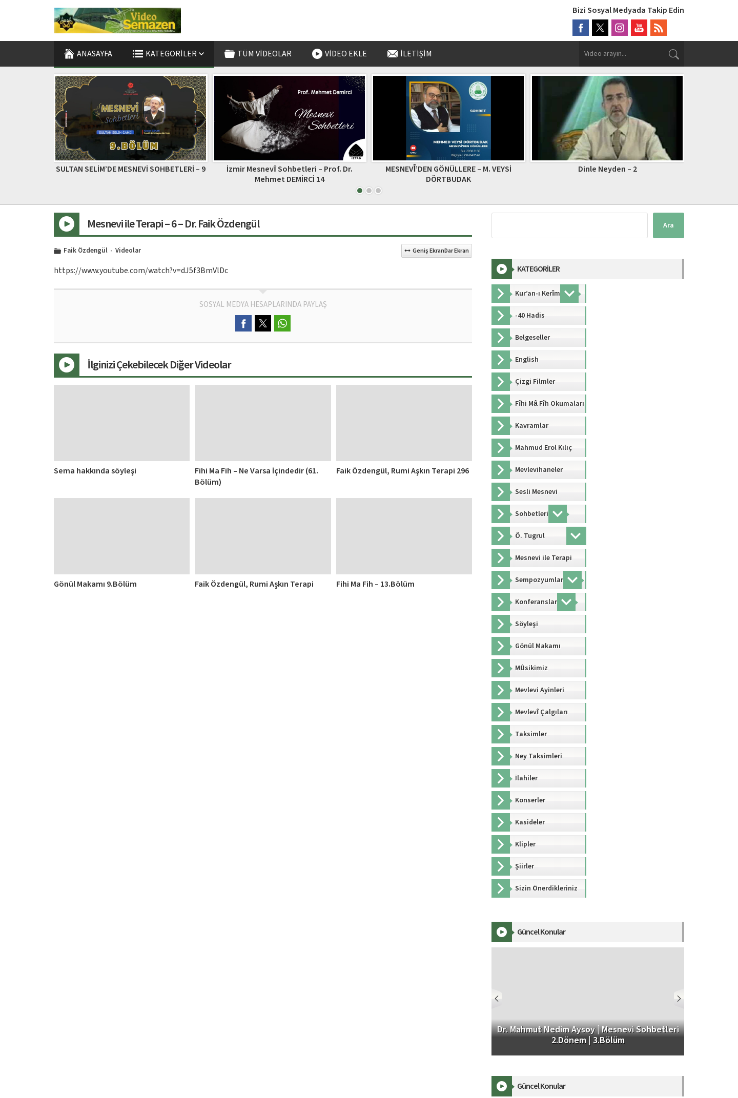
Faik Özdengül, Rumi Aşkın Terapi (254, 584)
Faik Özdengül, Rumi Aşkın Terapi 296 (402, 471)
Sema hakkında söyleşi (95, 471)
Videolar (128, 251)
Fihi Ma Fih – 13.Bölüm (375, 584)
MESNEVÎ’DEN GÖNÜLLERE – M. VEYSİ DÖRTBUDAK (448, 173)
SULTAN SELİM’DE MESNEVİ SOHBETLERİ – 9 (131, 169)
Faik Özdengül (86, 251)
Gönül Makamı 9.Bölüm (95, 584)
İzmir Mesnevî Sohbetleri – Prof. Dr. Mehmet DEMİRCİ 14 (289, 173)
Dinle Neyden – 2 (607, 169)
